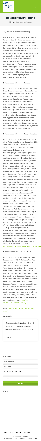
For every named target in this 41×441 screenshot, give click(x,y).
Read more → (20, 336)
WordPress (14, 438)
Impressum (8, 432)
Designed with (22, 438)
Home (11, 22)
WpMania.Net (33, 438)
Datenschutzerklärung (23, 432)
